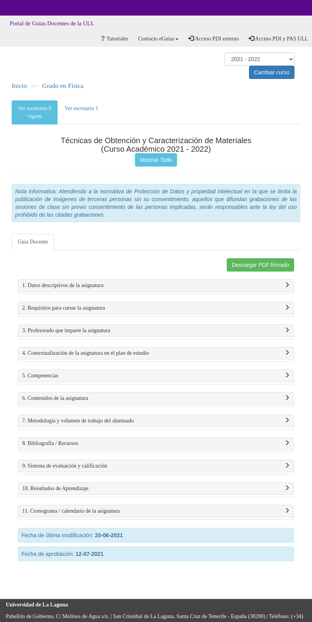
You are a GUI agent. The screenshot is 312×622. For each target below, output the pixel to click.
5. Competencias (156, 376)
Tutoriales (114, 39)
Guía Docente (33, 242)
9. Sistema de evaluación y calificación (156, 466)
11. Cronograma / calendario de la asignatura (156, 511)
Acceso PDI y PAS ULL (278, 38)
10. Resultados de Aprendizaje (156, 488)
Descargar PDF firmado (260, 265)
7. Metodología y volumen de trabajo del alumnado (156, 421)
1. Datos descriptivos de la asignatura (156, 285)
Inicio (19, 85)
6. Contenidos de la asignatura (156, 398)
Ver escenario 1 (81, 108)
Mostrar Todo (156, 160)
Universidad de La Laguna (27, 7)
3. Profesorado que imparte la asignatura (156, 331)
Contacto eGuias (158, 39)
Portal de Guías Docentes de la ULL (52, 23)
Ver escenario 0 (34, 112)
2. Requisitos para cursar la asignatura (156, 308)
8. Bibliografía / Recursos (156, 443)
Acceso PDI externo (213, 38)
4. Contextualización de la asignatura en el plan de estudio (156, 353)
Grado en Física (63, 85)
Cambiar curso (271, 72)
